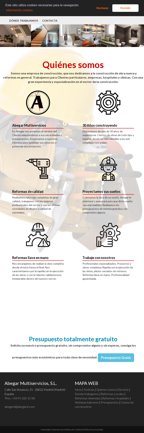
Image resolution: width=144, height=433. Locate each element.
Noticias (89, 389)
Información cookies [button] (19, 10)
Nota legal (45, 429)
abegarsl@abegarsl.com (19, 406)
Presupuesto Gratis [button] (116, 358)
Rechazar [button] (103, 8)
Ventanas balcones (87, 402)
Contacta (49, 20)
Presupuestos (109, 402)
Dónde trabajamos (23, 20)
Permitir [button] (125, 8)
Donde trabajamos (87, 394)
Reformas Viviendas (87, 398)
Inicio (78, 389)
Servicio (123, 389)
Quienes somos (106, 389)
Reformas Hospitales (115, 398)
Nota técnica (57, 429)
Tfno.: (19, 398)
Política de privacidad (93, 429)
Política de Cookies (73, 429)
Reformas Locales (112, 394)
